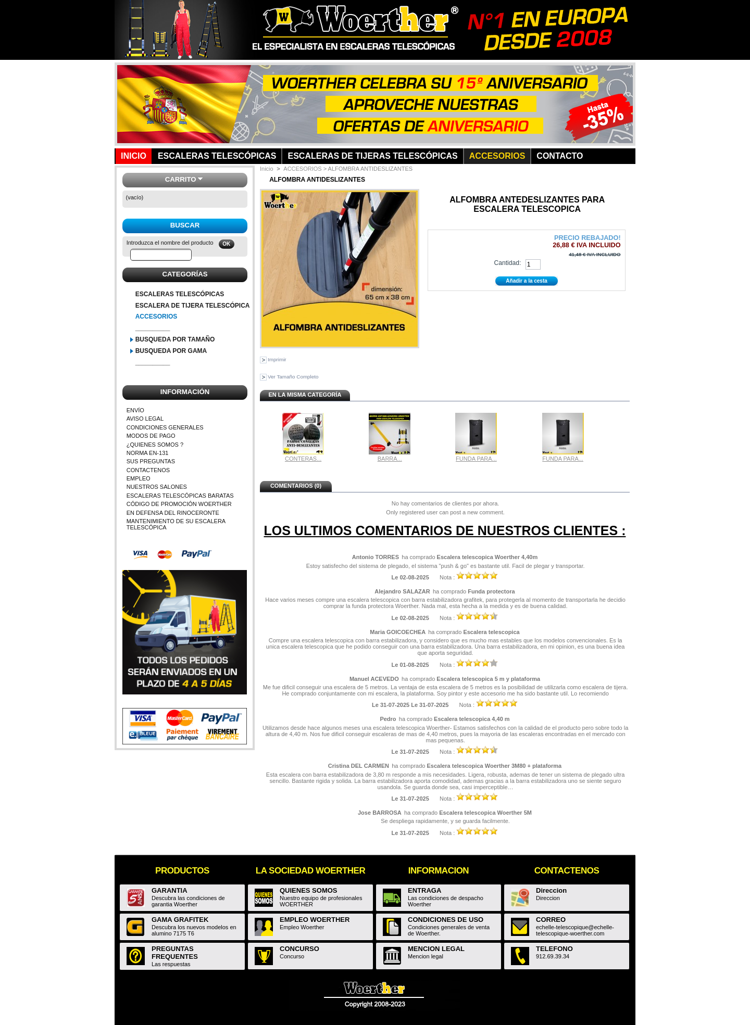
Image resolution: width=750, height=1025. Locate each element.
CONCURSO (299, 949)
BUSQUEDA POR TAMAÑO (175, 339)
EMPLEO (139, 478)
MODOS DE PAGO (151, 436)
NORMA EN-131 (148, 453)
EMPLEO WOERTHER (314, 919)
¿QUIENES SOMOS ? (155, 444)
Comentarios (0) (295, 486)
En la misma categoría (304, 394)
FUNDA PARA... (476, 458)
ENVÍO (135, 410)
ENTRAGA (424, 890)
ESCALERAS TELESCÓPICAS (179, 294)
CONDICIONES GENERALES (165, 427)
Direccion (551, 890)
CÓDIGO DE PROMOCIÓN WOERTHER (179, 504)
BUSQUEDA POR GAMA (171, 351)
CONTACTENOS (148, 470)
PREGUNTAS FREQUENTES (175, 952)
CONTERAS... (303, 458)
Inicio (266, 169)
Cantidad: (507, 263)
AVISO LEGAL (145, 418)
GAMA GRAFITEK (180, 919)
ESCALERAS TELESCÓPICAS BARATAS (180, 495)
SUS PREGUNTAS (151, 461)
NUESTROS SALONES (157, 487)
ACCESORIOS (156, 316)
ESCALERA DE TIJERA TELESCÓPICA (192, 305)
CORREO (551, 919)
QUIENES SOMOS (309, 890)
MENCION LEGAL (436, 949)
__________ (152, 328)
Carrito (180, 179)
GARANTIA (170, 890)
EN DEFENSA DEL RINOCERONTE (173, 513)
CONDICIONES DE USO (445, 919)
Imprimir (277, 359)
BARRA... (390, 458)
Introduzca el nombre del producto (170, 242)
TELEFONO (554, 949)
